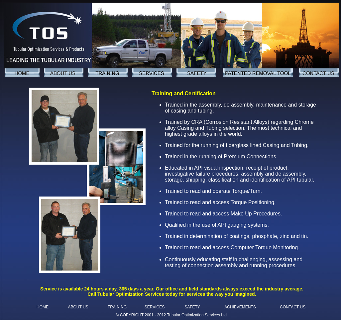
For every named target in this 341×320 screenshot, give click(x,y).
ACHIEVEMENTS (240, 307)
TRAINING (117, 307)
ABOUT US (78, 307)
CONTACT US (292, 307)
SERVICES (155, 307)
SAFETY (192, 307)
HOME (43, 307)
